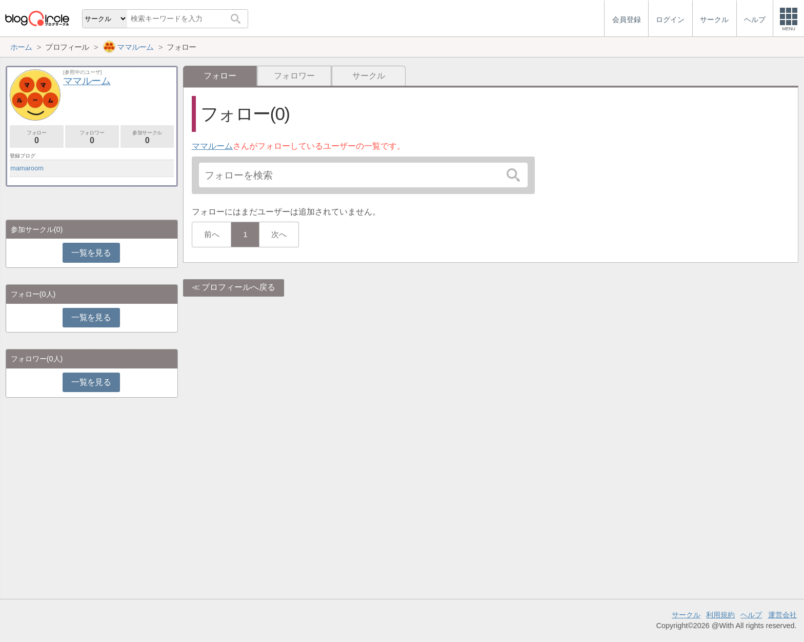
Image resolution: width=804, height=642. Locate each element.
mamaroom (27, 168)
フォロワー (294, 75)
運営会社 (782, 615)
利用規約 (720, 615)
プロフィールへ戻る (238, 287)
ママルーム (212, 146)
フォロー (37, 137)
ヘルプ (751, 615)
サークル (368, 75)
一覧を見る (91, 252)
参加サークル (147, 137)
